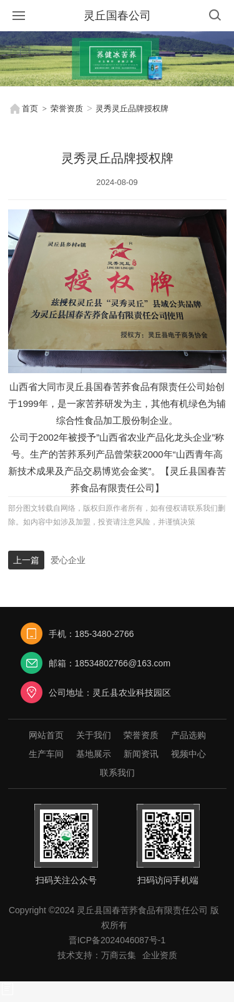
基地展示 (93, 754)
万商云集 (118, 955)
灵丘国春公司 (117, 15)
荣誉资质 (67, 108)
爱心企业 (68, 560)
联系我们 (117, 773)
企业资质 (159, 955)
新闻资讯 (141, 754)
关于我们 (93, 735)
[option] (117, 58)
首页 (23, 108)
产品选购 (188, 735)
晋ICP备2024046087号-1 (117, 940)
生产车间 (46, 754)
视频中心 (188, 754)
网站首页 (46, 735)
